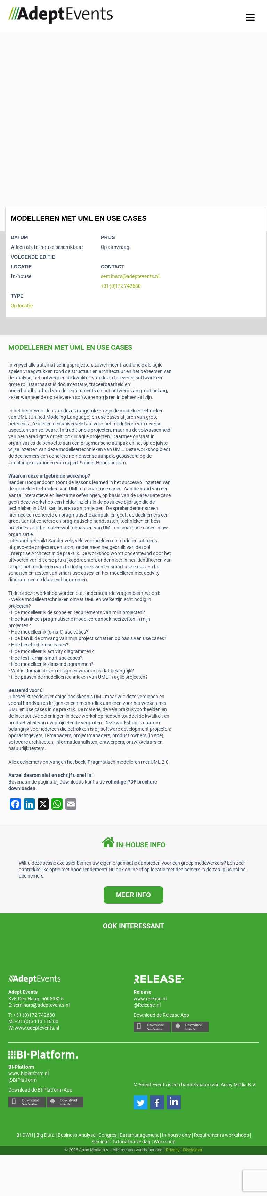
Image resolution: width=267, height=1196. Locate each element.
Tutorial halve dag (131, 1141)
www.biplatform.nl (28, 1073)
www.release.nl (150, 998)
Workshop (165, 1141)
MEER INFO (133, 894)
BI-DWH (24, 1135)
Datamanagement (139, 1135)
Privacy (172, 1150)
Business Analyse (76, 1135)
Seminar (100, 1141)
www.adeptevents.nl (37, 1028)
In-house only (176, 1135)
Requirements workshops (221, 1135)
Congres (107, 1135)
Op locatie (22, 305)
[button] (140, 1102)
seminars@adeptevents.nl (130, 276)
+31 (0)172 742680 (121, 286)
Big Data (45, 1135)
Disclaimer (192, 1150)
